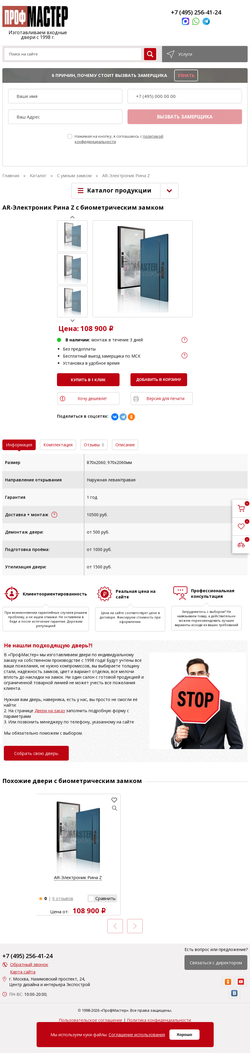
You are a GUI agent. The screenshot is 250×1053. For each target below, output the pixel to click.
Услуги (185, 54)
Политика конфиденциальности (159, 1020)
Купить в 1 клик (88, 379)
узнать (186, 75)
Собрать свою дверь (36, 753)
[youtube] (241, 982)
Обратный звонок (29, 964)
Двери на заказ (50, 710)
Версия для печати (165, 398)
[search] (150, 54)
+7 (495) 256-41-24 (196, 12)
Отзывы (94, 444)
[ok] (228, 982)
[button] (114, 808)
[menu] (8, 14)
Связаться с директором (216, 962)
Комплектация (58, 444)
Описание (125, 444)
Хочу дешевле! (92, 398)
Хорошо (184, 1034)
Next (72, 320)
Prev (72, 217)
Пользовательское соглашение (90, 1020)
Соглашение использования (137, 1034)
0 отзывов (62, 898)
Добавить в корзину (158, 379)
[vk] (234, 993)
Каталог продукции (119, 190)
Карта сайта (22, 972)
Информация (19, 444)
